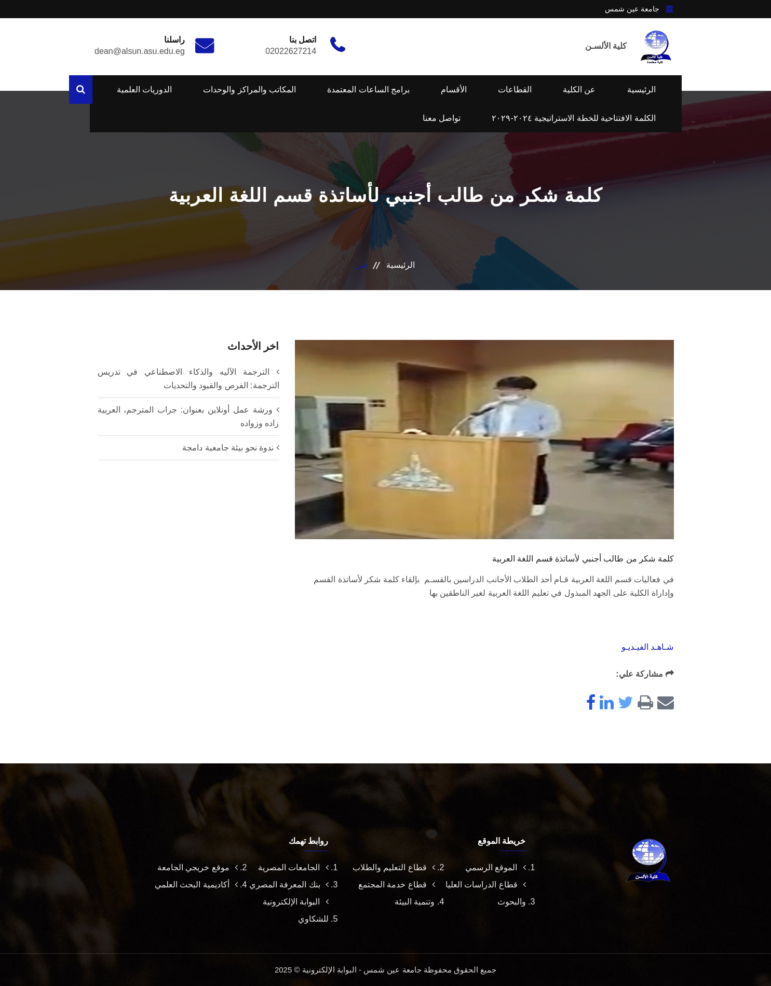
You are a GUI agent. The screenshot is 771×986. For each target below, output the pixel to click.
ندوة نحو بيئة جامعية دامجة (228, 447)
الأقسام (454, 89)
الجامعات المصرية (293, 867)
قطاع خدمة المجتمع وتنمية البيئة (396, 893)
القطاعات (515, 89)
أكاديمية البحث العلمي (196, 884)
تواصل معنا (442, 118)
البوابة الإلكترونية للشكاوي (295, 910)
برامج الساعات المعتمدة (368, 89)
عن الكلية (579, 89)
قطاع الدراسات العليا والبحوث (485, 893)
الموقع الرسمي (495, 867)
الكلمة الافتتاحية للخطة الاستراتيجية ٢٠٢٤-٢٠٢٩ (573, 118)
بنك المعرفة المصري (289, 884)
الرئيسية (641, 89)
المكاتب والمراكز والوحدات (249, 89)
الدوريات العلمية (144, 89)
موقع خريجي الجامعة (197, 867)
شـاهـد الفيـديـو (647, 646)
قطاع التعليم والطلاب (394, 867)
